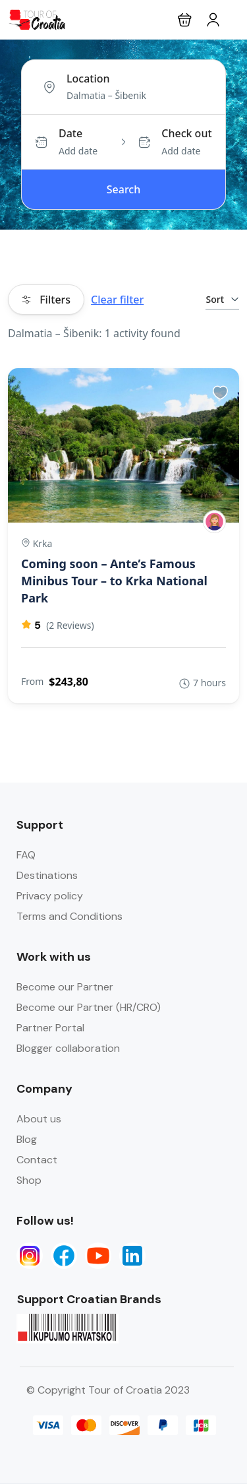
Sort (222, 299)
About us (38, 1119)
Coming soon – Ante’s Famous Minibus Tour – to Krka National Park (114, 581)
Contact (36, 1160)
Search (123, 189)
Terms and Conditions (69, 916)
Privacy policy (49, 896)
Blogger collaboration (68, 1048)
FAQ (26, 855)
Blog (26, 1139)
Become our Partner (64, 987)
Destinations (47, 875)
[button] (184, 19)
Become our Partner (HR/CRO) (88, 1007)
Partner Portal (50, 1028)
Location (88, 78)
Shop (28, 1180)
